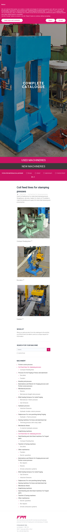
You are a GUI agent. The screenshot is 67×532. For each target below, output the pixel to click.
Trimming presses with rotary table (30, 422)
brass (30, 173)
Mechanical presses (24, 388)
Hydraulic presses (24, 406)
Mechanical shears (24, 425)
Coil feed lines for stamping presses (29, 367)
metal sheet (61, 173)
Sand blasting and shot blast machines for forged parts (33, 437)
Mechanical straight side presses (30, 394)
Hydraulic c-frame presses (28, 417)
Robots (22, 391)
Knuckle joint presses (25, 381)
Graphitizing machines (25, 431)
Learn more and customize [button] (12, 20)
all (34, 177)
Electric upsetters (25, 455)
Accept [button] (61, 20)
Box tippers (23, 463)
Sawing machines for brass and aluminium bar (32, 420)
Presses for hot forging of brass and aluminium (32, 373)
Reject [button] (50, 20)
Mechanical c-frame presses (29, 400)
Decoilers (20, 280)
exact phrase (21, 353)
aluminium (48, 173)
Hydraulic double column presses (30, 411)
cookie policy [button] (59, 11)
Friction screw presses (25, 364)
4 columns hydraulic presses (29, 428)
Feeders (20, 319)
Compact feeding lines (24, 241)
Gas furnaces (24, 403)
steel (38, 173)
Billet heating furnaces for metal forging (30, 397)
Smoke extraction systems (28, 469)
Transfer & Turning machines (27, 444)
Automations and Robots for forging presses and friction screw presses (33, 385)
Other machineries (23, 449)
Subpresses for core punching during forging (32, 414)
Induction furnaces (26, 408)
